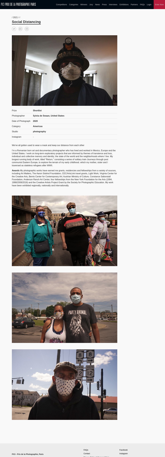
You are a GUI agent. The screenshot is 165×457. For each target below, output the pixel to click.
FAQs (142, 4)
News (97, 4)
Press (104, 4)
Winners (83, 4)
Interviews (113, 4)
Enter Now (159, 4)
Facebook (123, 449)
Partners (134, 4)
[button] (14, 28)
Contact (87, 453)
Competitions (61, 4)
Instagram (123, 453)
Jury (91, 4)
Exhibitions (124, 4)
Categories (73, 4)
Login (149, 4)
